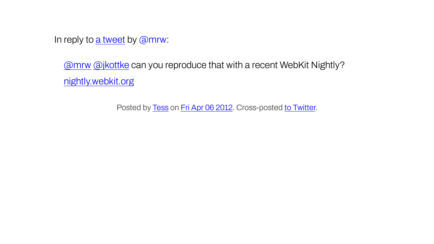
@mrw (77, 65)
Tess (161, 107)
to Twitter (299, 107)
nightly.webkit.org (99, 81)
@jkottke (111, 65)
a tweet (110, 39)
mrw (157, 39)
